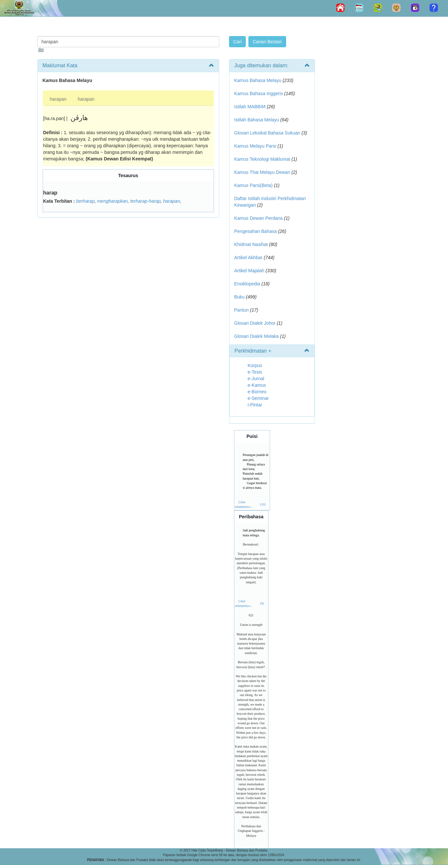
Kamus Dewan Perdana (258, 218)
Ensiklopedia (247, 283)
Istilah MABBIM (250, 106)
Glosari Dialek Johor (255, 323)
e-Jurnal (256, 378)
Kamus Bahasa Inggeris (258, 93)
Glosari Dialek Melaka (256, 336)
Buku (239, 296)
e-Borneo (257, 391)
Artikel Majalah (249, 270)
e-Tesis (255, 372)
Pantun (241, 310)
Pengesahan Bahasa (255, 231)
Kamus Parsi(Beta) (253, 185)
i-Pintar (255, 404)
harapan (58, 99)
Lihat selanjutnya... (243, 504)
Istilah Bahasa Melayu (256, 119)
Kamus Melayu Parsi (255, 146)
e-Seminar (258, 398)
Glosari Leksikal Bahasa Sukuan (267, 132)
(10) (263, 504)
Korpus (255, 365)
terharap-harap (145, 201)
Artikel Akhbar (248, 257)
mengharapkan (112, 201)
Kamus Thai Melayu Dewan (262, 172)
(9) (262, 603)
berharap (85, 201)
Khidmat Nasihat (251, 244)
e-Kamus (257, 385)
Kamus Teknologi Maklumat (262, 159)
